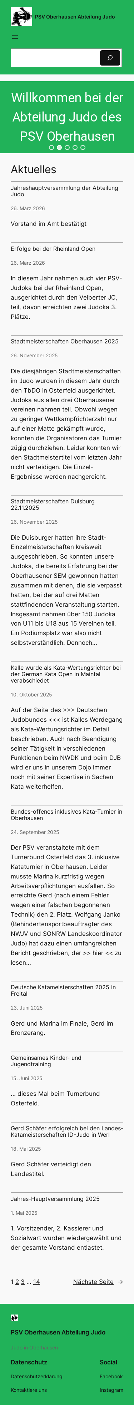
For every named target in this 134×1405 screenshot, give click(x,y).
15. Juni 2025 (27, 1078)
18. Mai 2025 (26, 1149)
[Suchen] (110, 58)
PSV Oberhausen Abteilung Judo (75, 17)
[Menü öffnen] (15, 37)
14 (36, 1281)
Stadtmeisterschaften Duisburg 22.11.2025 (53, 504)
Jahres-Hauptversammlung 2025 (55, 1199)
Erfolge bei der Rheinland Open (53, 249)
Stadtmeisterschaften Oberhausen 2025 (65, 341)
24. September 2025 (35, 832)
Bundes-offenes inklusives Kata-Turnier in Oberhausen (66, 815)
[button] (51, 147)
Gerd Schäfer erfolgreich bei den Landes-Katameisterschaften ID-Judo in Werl (67, 1131)
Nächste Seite (98, 1281)
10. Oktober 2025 (31, 694)
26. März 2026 (28, 208)
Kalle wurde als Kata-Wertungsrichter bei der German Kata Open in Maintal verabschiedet (66, 674)
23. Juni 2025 (27, 1008)
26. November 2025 (34, 355)
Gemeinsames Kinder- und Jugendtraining (46, 1061)
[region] (67, 117)
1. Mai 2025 (24, 1213)
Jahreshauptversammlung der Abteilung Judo (64, 191)
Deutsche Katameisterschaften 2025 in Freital (63, 990)
